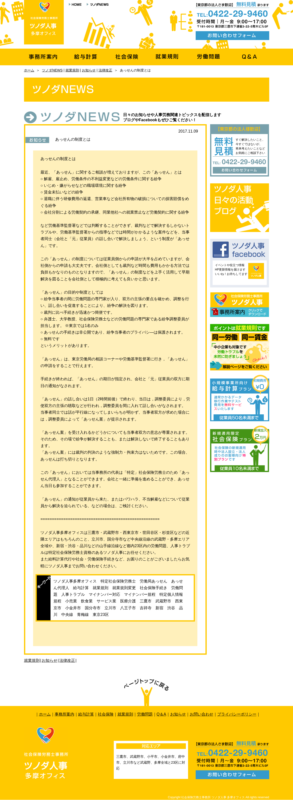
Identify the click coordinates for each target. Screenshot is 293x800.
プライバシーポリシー (236, 714)
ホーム (29, 70)
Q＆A (161, 714)
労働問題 (145, 714)
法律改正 (105, 70)
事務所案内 (64, 714)
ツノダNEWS (52, 70)
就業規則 (72, 70)
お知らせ (89, 70)
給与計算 (86, 714)
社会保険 (106, 714)
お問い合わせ (201, 714)
